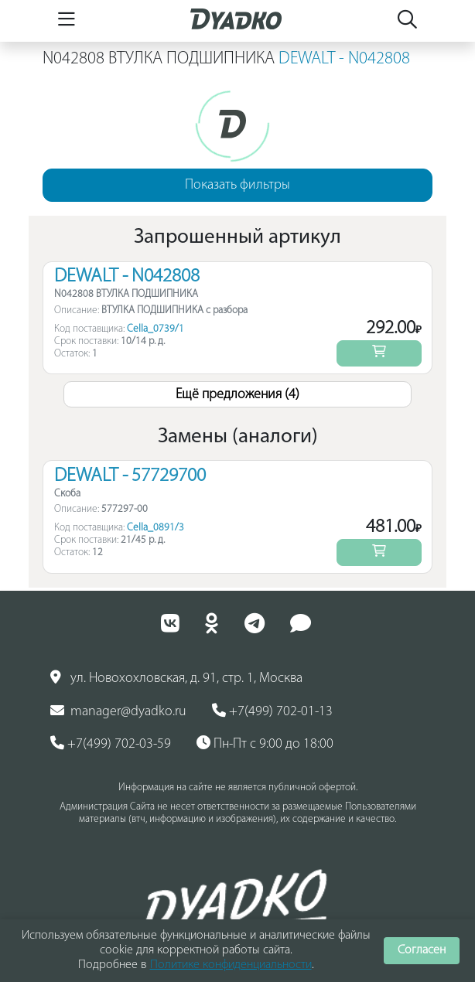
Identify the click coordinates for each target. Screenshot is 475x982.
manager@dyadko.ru (118, 711)
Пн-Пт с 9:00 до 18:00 (264, 744)
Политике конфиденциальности (231, 965)
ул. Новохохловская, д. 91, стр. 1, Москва (176, 678)
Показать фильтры (237, 185)
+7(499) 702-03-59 (110, 744)
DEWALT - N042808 (344, 59)
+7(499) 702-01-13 (272, 711)
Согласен (422, 950)
